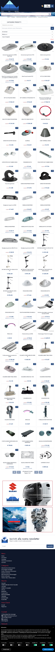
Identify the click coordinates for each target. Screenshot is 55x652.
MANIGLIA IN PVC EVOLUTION (27, 226)
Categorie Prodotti (14, 22)
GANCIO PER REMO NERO (45, 183)
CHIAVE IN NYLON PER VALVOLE (9, 140)
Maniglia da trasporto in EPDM (9, 205)
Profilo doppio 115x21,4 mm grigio (45, 334)
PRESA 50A (9, 334)
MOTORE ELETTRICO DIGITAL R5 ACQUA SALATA (45, 270)
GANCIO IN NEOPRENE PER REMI (27, 183)
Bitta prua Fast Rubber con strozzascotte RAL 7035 (45, 98)
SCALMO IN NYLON (45, 398)
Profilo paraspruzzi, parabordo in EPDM (10, 356)
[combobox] (26, 14)
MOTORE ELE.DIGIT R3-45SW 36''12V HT (10, 270)
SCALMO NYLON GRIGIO (10, 419)
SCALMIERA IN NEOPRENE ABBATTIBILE (9, 399)
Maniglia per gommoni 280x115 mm (9, 248)
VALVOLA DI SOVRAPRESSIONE (45, 441)
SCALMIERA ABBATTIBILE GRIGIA (45, 355)
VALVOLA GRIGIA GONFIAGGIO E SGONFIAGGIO (9, 463)
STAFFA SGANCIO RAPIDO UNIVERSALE (27, 442)
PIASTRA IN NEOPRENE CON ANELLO (27, 312)
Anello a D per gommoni (45, 55)
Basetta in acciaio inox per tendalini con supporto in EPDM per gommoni (10, 77)
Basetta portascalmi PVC (27, 76)
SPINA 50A (27, 419)
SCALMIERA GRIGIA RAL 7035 (27, 376)
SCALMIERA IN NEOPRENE (45, 376)
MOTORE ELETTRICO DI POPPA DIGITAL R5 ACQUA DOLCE (27, 270)
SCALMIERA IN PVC (27, 398)
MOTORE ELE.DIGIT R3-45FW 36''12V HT (45, 249)
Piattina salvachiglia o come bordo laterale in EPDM (45, 313)
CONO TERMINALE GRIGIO (45, 140)
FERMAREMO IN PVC (27, 162)
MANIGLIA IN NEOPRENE (28, 205)
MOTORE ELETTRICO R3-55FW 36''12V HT (9, 291)
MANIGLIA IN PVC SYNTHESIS (45, 226)
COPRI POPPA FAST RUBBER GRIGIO (9, 162)
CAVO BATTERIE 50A (45, 119)
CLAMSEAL (27, 140)
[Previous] (19, 472)
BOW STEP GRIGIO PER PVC (27, 119)
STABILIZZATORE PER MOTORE (45, 419)
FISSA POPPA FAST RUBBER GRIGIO (45, 162)
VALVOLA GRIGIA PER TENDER (27, 462)
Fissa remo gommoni (9, 183)
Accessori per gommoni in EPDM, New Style (10, 55)
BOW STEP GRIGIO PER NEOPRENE (9, 119)
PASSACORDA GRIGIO (27, 291)
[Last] (41, 472)
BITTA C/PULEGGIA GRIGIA (9, 97)
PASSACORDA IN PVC (45, 291)
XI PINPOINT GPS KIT (45, 462)
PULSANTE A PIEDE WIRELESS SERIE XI (27, 356)
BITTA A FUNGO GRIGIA (45, 76)
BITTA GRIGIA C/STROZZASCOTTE (27, 97)
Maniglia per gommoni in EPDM (27, 248)
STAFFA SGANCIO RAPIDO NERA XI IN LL (10, 442)
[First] (14, 472)
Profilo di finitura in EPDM (27, 334)
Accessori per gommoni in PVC (27, 55)
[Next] (36, 472)
